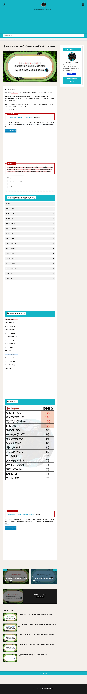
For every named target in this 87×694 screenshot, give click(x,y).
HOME (5, 39)
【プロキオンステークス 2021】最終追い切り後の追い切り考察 (36, 645)
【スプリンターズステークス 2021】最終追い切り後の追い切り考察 (37, 625)
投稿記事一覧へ (72, 73)
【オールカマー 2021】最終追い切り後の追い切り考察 (50, 39)
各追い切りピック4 (12, 184)
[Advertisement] (43, 23)
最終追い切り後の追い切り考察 (14, 181)
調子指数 (9, 187)
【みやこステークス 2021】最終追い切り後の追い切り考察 (35, 614)
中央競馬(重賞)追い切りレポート (15, 39)
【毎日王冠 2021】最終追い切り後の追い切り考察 (32, 655)
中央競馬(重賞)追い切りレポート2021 (31, 39)
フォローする (10, 130)
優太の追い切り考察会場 (47, 688)
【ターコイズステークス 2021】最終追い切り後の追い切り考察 (36, 634)
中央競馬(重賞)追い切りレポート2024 (42, 9)
